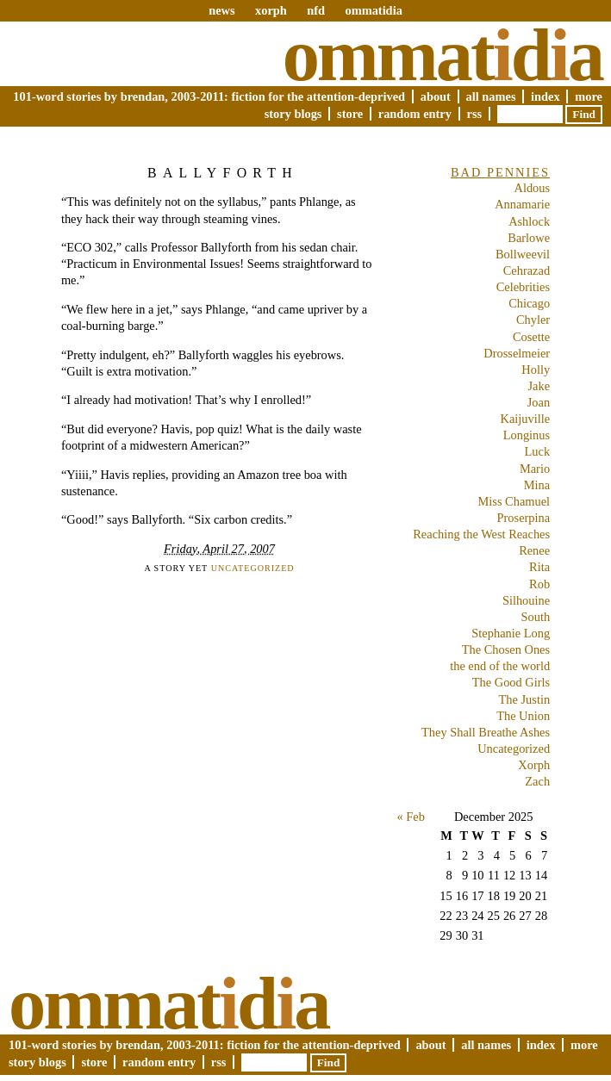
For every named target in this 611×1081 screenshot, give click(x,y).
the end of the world (500, 666)
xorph (271, 10)
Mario (535, 468)
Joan (538, 402)
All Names (491, 96)
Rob (539, 584)
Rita (539, 567)
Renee (534, 550)
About (436, 96)
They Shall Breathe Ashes (485, 732)
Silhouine (526, 600)
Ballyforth (222, 172)
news (221, 10)
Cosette (531, 337)
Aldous (532, 188)
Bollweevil (523, 254)
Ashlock (529, 221)
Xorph (534, 765)
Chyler (533, 319)
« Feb (411, 816)
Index (545, 96)
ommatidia (373, 10)
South (536, 617)
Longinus (526, 435)
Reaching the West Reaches (481, 534)
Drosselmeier (516, 353)
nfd (316, 10)
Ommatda (442, 55)
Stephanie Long (510, 633)
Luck (538, 451)
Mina (537, 485)
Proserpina (524, 518)
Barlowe (529, 238)
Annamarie (522, 204)
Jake (539, 386)
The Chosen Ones (506, 649)
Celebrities (523, 287)
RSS (475, 114)
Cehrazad (526, 270)
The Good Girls (511, 682)
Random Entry (415, 114)
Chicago (529, 303)
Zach (537, 781)
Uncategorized (253, 568)
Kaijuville (526, 419)
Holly (535, 369)
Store (350, 114)
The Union (523, 716)
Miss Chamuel (514, 501)
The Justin (525, 699)
